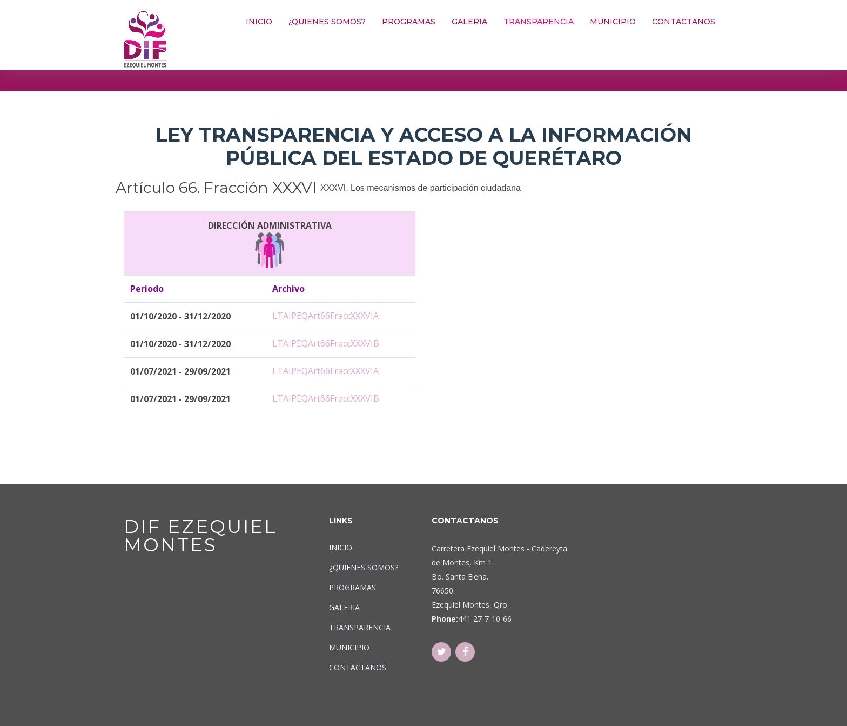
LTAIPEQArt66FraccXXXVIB (325, 343)
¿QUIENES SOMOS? (327, 21)
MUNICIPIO (613, 21)
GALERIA (469, 21)
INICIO (259, 21)
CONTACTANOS (683, 21)
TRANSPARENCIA (538, 21)
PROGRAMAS (408, 21)
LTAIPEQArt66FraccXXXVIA (325, 316)
